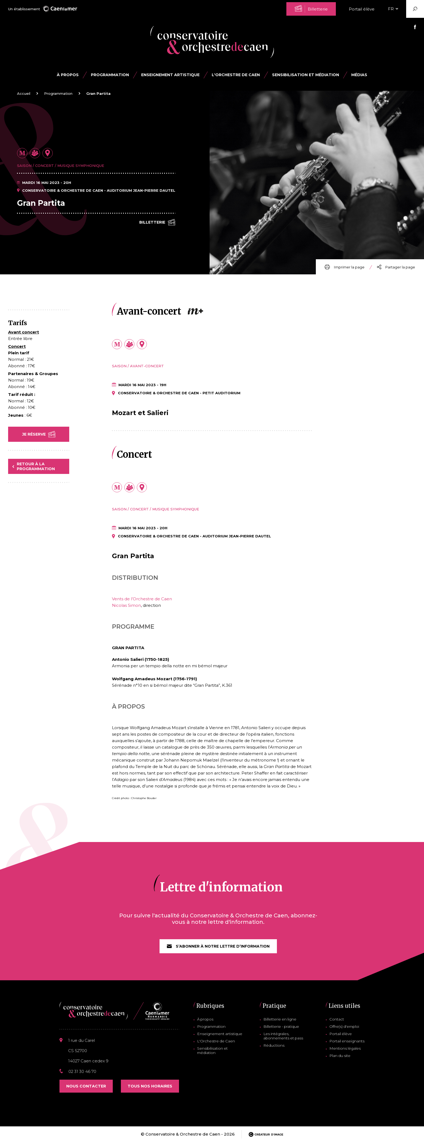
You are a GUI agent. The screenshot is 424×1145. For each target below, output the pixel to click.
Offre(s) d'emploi (346, 1029)
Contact (339, 1022)
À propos (68, 74)
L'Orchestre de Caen (236, 74)
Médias (359, 74)
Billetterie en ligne (281, 1022)
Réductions (274, 1048)
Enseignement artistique (219, 1036)
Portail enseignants (348, 1044)
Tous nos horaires (150, 1088)
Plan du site (341, 1058)
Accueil (23, 93)
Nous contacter (86, 1088)
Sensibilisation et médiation (305, 74)
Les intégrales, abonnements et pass (283, 1038)
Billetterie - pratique (282, 1029)
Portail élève (362, 9)
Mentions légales (346, 1051)
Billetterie (157, 222)
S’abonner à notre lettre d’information (218, 948)
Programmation (58, 93)
